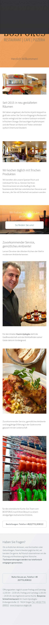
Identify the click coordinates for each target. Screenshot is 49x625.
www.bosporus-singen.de (21, 605)
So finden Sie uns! (24, 225)
